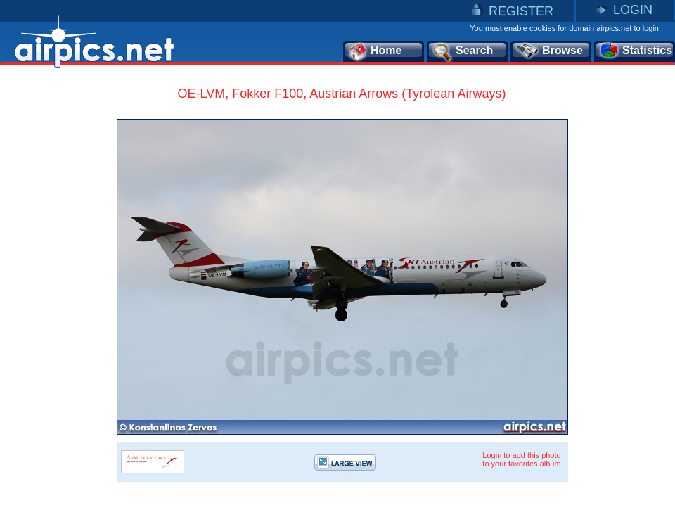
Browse (549, 51)
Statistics (635, 51)
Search (462, 51)
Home (374, 51)
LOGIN (632, 10)
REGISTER (521, 11)
